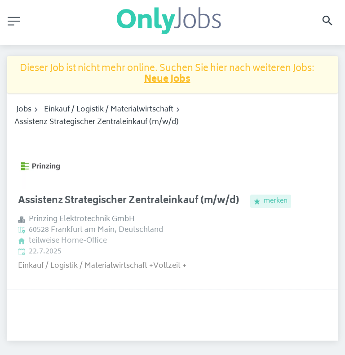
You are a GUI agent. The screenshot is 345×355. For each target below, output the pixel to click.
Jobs (23, 109)
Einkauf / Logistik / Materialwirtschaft (108, 109)
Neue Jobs (167, 80)
